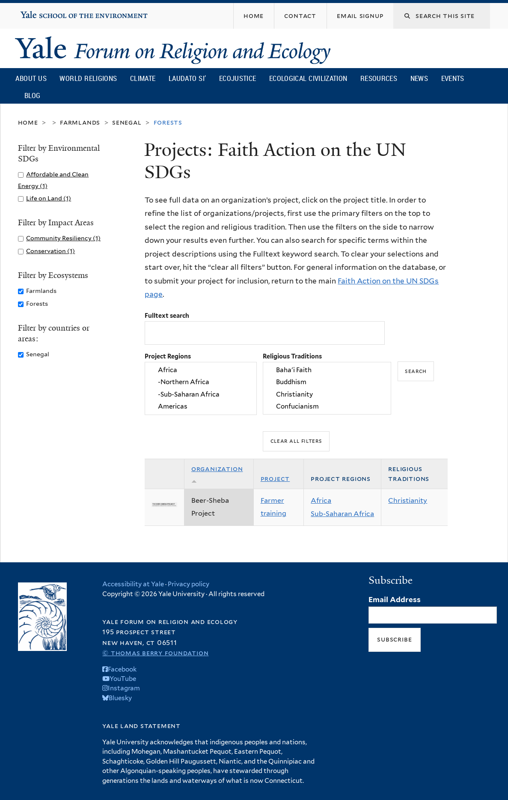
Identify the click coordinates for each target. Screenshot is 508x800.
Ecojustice (237, 78)
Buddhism (327, 382)
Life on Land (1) (48, 198)
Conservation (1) (50, 250)
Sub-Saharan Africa (342, 514)
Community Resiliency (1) (63, 238)
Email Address (394, 599)
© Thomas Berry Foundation (155, 653)
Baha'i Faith (327, 370)
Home (28, 122)
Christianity (327, 394)
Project (275, 479)
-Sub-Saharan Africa (201, 394)
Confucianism (327, 407)
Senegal (127, 122)
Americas (201, 407)
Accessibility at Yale (133, 584)
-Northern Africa (201, 382)
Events (452, 78)
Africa (201, 370)
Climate (142, 78)
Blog (32, 95)
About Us (30, 78)
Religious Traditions (292, 356)
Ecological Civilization (308, 78)
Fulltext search (167, 315)
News (419, 78)
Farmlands (80, 122)
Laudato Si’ (187, 78)
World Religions (88, 78)
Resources (378, 78)
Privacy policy (188, 584)
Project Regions (168, 356)
